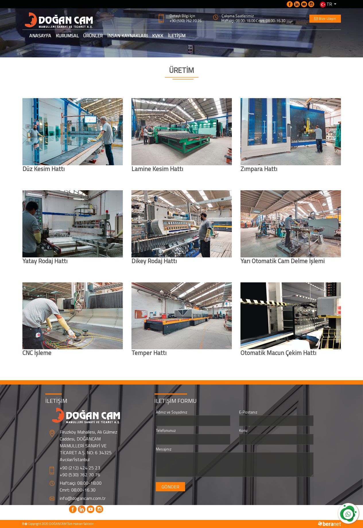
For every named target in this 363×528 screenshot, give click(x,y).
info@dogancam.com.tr (83, 498)
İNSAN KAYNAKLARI (127, 35)
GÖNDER (170, 486)
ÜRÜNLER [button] (93, 35)
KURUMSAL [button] (67, 35)
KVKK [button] (157, 35)
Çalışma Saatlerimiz (238, 16)
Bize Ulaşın (325, 18)
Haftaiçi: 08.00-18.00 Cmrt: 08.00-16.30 (253, 21)
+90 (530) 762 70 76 (185, 21)
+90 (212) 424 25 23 (80, 467)
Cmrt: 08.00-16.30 (78, 489)
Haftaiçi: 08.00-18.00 (81, 483)
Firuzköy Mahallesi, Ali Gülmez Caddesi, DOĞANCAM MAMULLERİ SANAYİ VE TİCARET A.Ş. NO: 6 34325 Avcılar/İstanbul (88, 445)
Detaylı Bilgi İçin (182, 16)
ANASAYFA (41, 35)
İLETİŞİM (176, 35)
